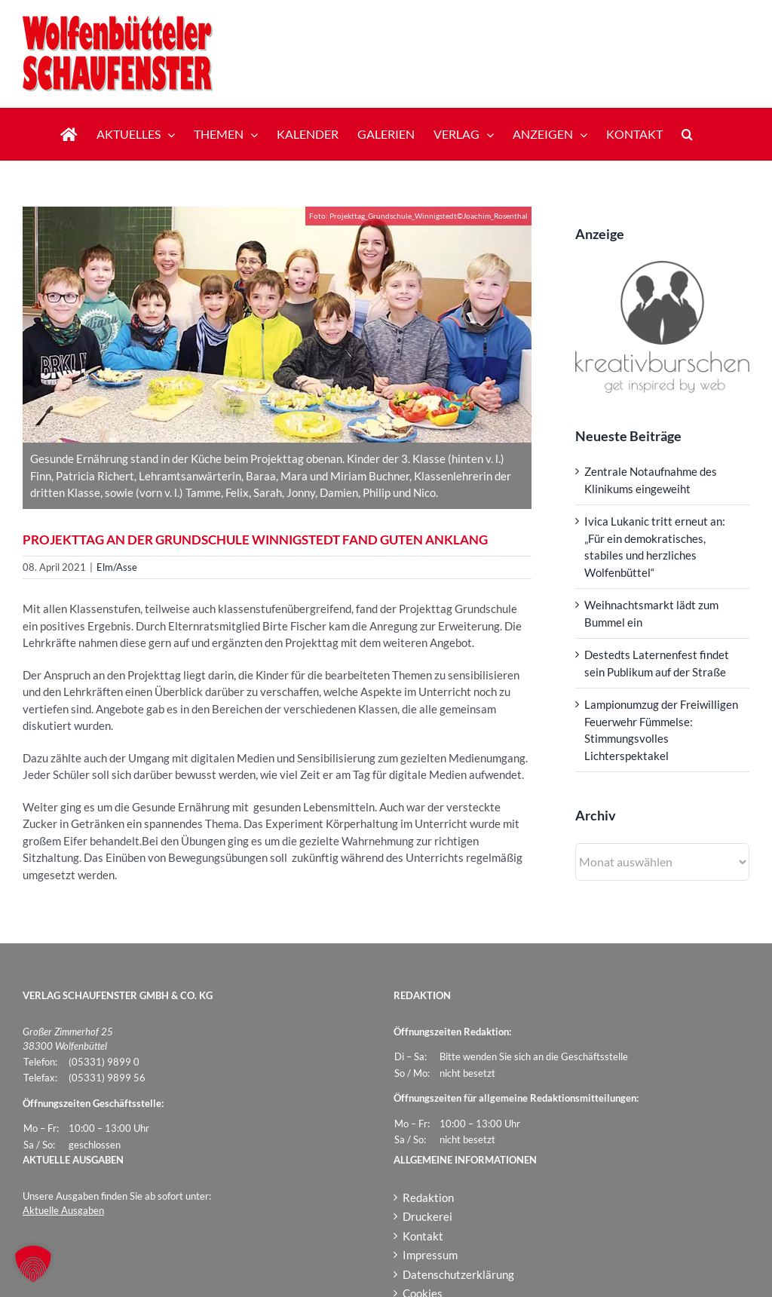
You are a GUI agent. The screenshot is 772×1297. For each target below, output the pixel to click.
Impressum (430, 1255)
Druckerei (427, 1216)
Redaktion (428, 1197)
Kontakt (423, 1236)
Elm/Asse (116, 567)
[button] (687, 134)
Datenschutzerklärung (458, 1274)
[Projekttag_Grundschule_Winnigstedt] (277, 325)
